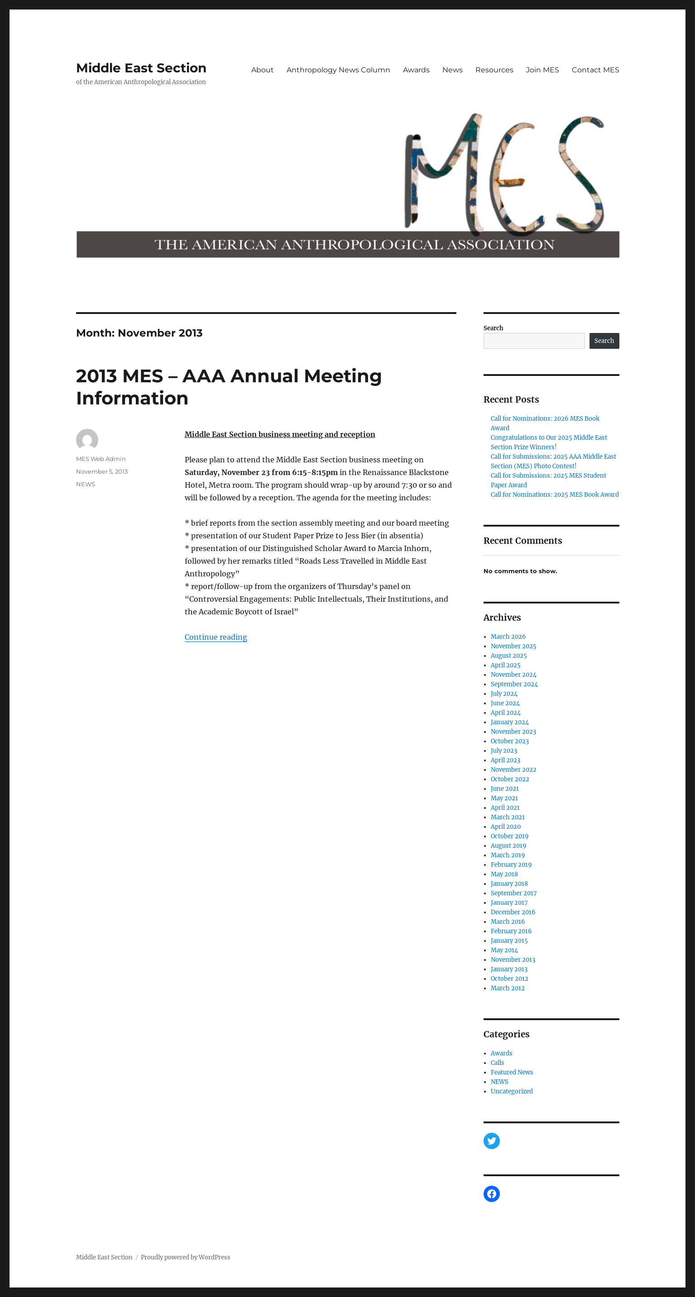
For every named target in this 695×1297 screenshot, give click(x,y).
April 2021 (505, 808)
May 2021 (504, 798)
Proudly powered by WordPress (185, 1257)
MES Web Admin (101, 458)
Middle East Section (141, 68)
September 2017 (514, 893)
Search (493, 328)
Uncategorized (512, 1091)
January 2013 (509, 969)
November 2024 (514, 675)
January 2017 (509, 903)
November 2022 (514, 770)
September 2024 (514, 684)
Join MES (542, 70)
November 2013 (513, 960)
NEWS (85, 484)
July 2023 (504, 751)
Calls (497, 1063)
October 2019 (510, 836)
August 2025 (509, 656)
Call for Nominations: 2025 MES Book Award (555, 495)
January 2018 (509, 884)
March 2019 (508, 855)
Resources (494, 70)
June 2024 (505, 703)
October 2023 (510, 741)
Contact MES (595, 70)
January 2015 (509, 941)
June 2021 (505, 789)
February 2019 (511, 865)
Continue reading (216, 636)
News (452, 70)
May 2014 (504, 950)
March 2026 (508, 637)
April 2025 (506, 665)
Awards (416, 70)
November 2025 (514, 646)
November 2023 (513, 732)
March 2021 (508, 817)
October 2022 (510, 779)
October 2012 (509, 979)
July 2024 (504, 694)
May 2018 (504, 874)
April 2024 (506, 713)
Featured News (512, 1072)
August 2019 (509, 846)
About (262, 70)
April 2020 (506, 827)
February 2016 (511, 931)
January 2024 (510, 722)
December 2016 (513, 912)
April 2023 (505, 760)
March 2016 (508, 922)
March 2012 (508, 988)
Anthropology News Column (338, 70)
